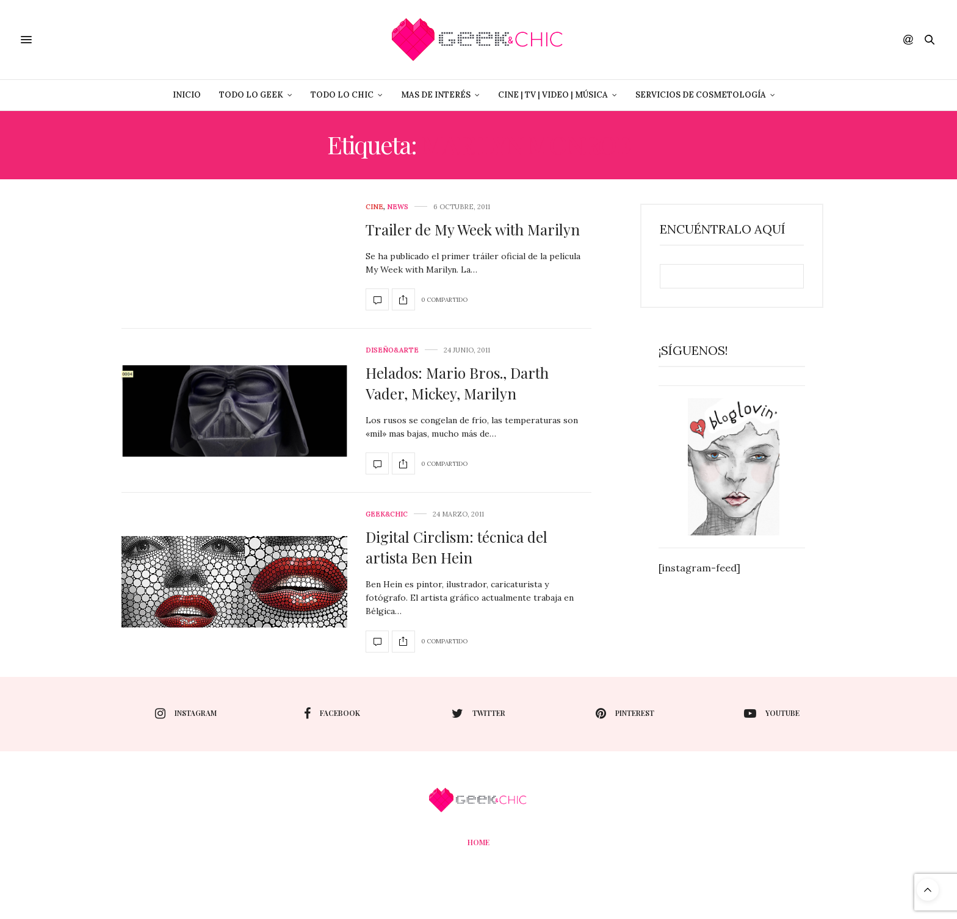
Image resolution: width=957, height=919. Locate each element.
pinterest (625, 713)
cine (374, 207)
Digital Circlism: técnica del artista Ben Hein (456, 547)
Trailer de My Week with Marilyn (473, 229)
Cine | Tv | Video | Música (553, 95)
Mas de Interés (436, 95)
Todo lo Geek (251, 95)
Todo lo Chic (342, 95)
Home (478, 842)
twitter (478, 713)
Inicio (187, 95)
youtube (772, 713)
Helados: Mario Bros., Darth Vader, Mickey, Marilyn (457, 383)
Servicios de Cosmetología (700, 95)
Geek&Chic (387, 514)
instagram (186, 713)
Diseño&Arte (392, 350)
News (397, 207)
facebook (332, 713)
